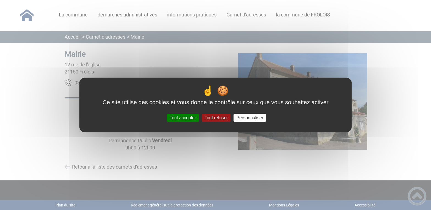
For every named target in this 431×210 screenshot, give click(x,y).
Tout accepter (183, 117)
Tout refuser (216, 117)
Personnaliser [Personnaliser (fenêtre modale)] (249, 117)
